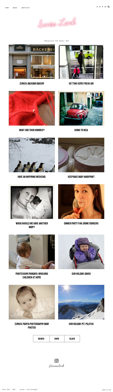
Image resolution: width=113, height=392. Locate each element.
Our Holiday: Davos (81, 274)
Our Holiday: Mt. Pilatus (81, 324)
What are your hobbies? (32, 130)
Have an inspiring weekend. (32, 177)
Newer (41, 338)
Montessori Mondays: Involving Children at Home (32, 275)
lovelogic (34, 389)
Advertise (25, 7)
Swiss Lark (57, 23)
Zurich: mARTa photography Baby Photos (32, 325)
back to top (106, 389)
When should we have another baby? (32, 225)
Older (72, 338)
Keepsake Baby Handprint (81, 177)
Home (7, 7)
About (15, 7)
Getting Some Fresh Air (81, 83)
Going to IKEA (81, 130)
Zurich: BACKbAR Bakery (32, 83)
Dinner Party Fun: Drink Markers (81, 223)
